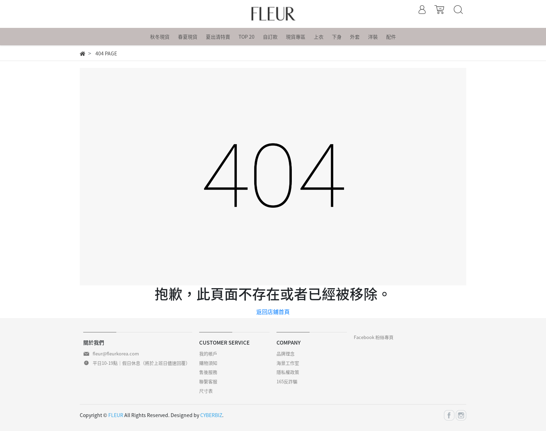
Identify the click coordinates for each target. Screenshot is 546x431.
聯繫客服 (208, 381)
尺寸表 (206, 390)
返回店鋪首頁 (273, 311)
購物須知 (208, 363)
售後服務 (208, 372)
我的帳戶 (208, 353)
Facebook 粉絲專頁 (373, 337)
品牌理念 (285, 353)
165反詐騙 (286, 381)
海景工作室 (287, 363)
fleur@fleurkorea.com (116, 353)
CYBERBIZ (211, 414)
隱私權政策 (287, 372)
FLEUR (115, 414)
